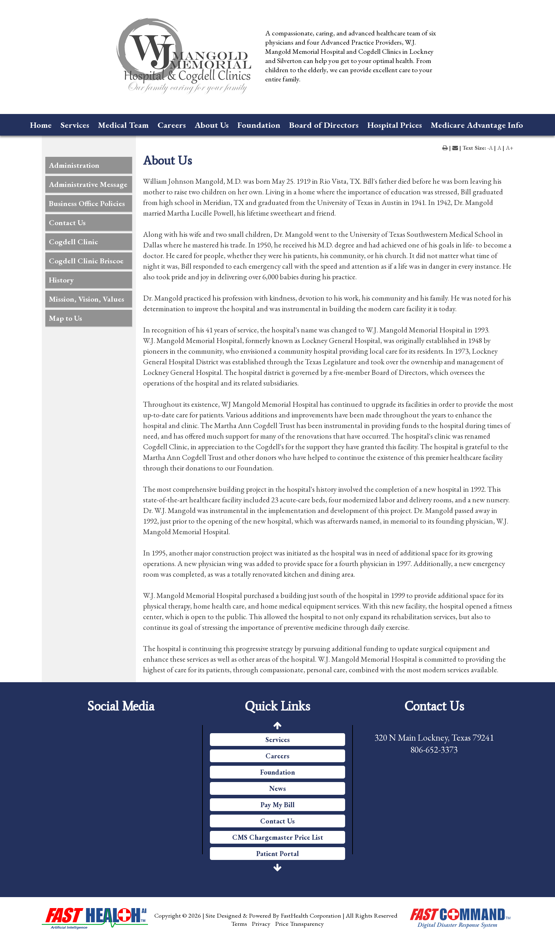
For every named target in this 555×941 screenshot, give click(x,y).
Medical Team (123, 124)
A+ (509, 148)
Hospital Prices (394, 124)
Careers (172, 124)
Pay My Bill (277, 804)
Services (75, 124)
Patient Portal (277, 853)
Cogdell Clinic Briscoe (86, 261)
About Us (212, 124)
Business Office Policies (87, 203)
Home (41, 124)
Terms (239, 923)
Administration (74, 165)
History (61, 280)
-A (490, 148)
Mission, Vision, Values (86, 299)
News (277, 788)
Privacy (261, 923)
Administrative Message (88, 184)
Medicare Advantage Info (477, 124)
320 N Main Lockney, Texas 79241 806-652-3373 (434, 743)
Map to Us (65, 318)
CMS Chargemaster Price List (277, 837)
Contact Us (67, 222)
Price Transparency (299, 923)
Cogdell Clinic (73, 241)
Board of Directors (324, 124)
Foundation (259, 124)
